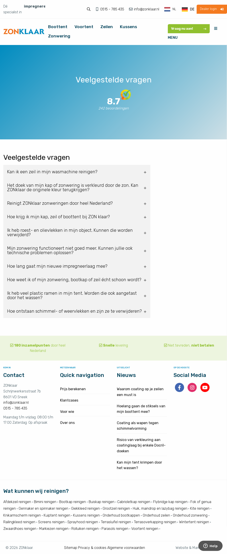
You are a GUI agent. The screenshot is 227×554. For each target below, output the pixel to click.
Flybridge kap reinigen (170, 502)
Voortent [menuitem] (83, 26)
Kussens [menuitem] (128, 26)
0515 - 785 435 (112, 9)
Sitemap (70, 548)
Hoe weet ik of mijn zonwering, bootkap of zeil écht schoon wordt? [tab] (74, 279)
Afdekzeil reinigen (17, 502)
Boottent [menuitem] (57, 26)
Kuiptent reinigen (57, 515)
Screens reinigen (51, 522)
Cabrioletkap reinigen (133, 502)
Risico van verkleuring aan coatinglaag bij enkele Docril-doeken (141, 445)
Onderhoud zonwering (190, 515)
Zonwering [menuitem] (59, 36)
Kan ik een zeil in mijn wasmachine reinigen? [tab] (52, 171)
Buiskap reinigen (101, 502)
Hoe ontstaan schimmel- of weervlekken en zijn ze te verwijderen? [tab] (74, 311)
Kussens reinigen (86, 515)
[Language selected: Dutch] (179, 9)
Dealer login (211, 9)
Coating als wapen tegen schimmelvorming (138, 426)
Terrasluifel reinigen (116, 522)
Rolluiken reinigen (85, 529)
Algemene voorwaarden (126, 548)
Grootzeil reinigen (116, 508)
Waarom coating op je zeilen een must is (140, 392)
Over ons (67, 423)
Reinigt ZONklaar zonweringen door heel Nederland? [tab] (60, 203)
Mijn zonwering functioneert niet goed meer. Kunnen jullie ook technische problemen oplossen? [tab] (70, 250)
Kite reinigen (199, 508)
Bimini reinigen (45, 502)
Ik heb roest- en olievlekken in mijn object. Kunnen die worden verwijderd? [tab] (70, 232)
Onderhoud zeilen (156, 515)
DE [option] (192, 9)
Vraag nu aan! (188, 29)
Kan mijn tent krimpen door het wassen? (139, 465)
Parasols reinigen (115, 529)
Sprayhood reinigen (82, 522)
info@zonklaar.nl (146, 9)
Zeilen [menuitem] (106, 26)
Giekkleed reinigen (85, 508)
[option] (188, 9)
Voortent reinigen (144, 529)
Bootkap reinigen (72, 502)
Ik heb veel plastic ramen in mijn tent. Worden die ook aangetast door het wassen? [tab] (72, 295)
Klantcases (69, 400)
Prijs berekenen (73, 389)
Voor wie (67, 412)
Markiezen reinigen (53, 529)
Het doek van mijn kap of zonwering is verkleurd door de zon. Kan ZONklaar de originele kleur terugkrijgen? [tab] (72, 187)
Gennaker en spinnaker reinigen (43, 508)
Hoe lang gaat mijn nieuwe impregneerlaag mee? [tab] (57, 266)
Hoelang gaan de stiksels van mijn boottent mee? (141, 409)
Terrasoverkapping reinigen (155, 522)
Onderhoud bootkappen (121, 515)
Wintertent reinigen (194, 522)
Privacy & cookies (92, 548)
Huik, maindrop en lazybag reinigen (160, 508)
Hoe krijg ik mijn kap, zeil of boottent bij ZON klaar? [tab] (58, 216)
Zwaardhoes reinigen (19, 529)
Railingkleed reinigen (19, 522)
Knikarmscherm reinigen (22, 515)
